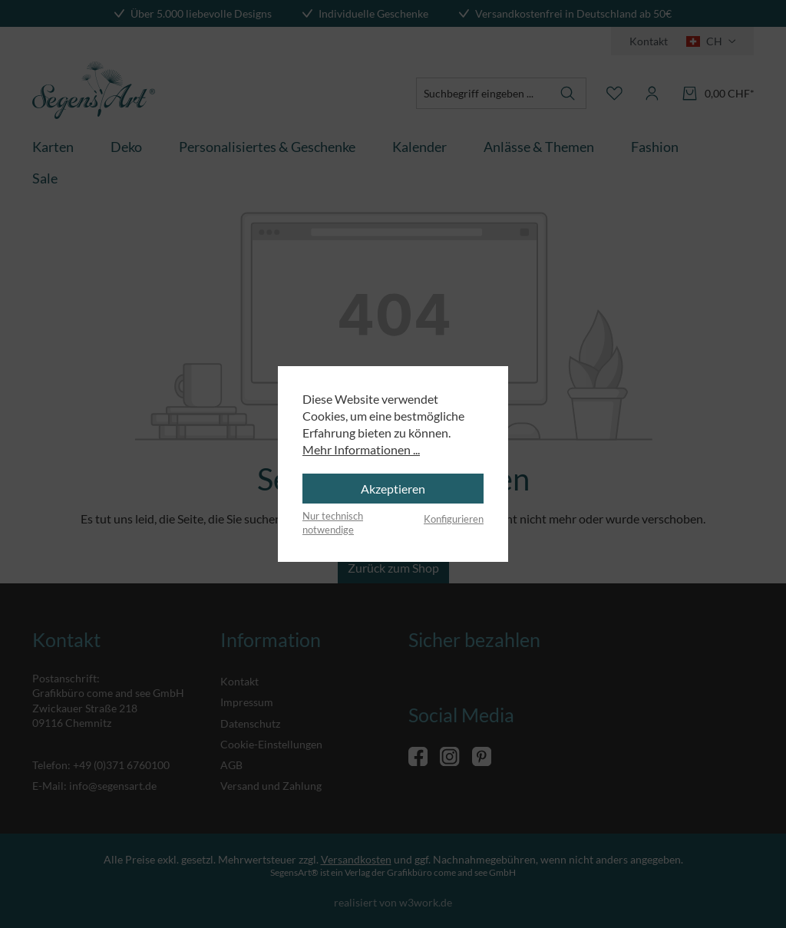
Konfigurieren (454, 519)
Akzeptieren (393, 488)
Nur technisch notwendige (332, 523)
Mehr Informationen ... (361, 449)
